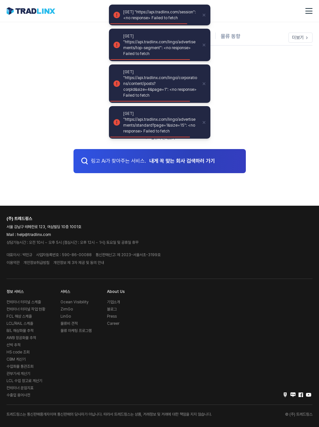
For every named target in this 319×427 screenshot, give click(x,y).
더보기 (300, 37)
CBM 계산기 (16, 359)
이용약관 (13, 262)
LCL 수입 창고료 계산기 (24, 381)
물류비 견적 (69, 323)
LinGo (65, 316)
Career (113, 323)
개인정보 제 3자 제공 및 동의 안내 (78, 262)
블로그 (112, 309)
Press (112, 316)
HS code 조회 (18, 352)
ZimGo (66, 309)
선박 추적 (13, 345)
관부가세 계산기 (18, 373)
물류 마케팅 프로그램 (76, 330)
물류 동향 (230, 36)
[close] (204, 15)
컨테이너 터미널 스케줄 (24, 302)
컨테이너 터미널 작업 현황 (26, 309)
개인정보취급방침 (36, 262)
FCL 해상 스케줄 (19, 316)
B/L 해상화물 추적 (20, 330)
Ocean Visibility (74, 302)
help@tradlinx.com (34, 234)
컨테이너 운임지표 (20, 388)
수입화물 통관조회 (20, 366)
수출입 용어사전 (18, 395)
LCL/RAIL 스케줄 (20, 323)
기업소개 (113, 302)
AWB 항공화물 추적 (21, 338)
